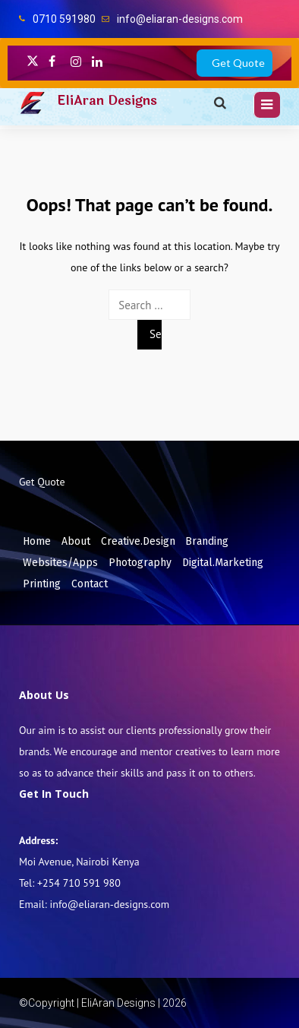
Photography (140, 562)
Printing (42, 583)
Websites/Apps (60, 562)
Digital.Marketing (222, 562)
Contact (89, 583)
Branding (206, 541)
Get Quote (238, 62)
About (75, 541)
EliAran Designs (107, 100)
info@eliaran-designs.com (180, 19)
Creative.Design (138, 541)
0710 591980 (64, 19)
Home (37, 541)
